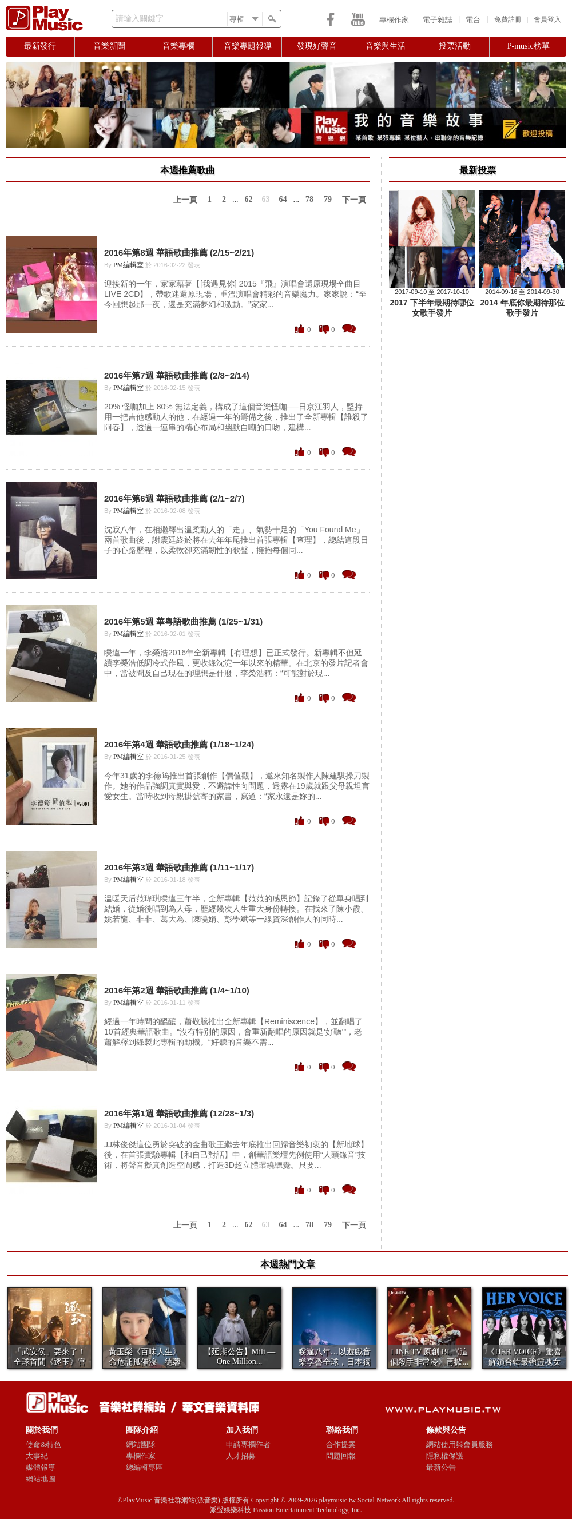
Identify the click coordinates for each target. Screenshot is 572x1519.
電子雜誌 (437, 19)
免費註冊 (508, 19)
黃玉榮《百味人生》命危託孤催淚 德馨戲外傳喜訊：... (145, 1362)
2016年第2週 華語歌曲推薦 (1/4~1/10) (176, 990)
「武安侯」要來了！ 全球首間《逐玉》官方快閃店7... (50, 1362)
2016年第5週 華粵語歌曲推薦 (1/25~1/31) (183, 621)
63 (266, 199)
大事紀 (37, 1456)
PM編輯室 (128, 265)
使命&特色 (43, 1444)
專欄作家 (394, 19)
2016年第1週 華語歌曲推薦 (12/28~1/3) (179, 1113)
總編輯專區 (144, 1467)
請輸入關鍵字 (140, 18)
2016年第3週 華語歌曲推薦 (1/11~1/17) (179, 867)
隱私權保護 (444, 1456)
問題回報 (341, 1456)
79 (328, 199)
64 (283, 199)
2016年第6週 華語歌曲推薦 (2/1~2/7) (174, 498)
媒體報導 (40, 1467)
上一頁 (185, 200)
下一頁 (354, 200)
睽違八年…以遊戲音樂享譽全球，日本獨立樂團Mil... (335, 1362)
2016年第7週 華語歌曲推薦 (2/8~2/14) (176, 375)
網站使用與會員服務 (459, 1444)
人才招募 (241, 1456)
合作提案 (341, 1444)
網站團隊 (141, 1444)
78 (309, 199)
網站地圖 (40, 1478)
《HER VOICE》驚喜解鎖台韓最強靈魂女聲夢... (524, 1362)
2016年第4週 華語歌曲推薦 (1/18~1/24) (179, 744)
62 (249, 199)
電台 (473, 19)
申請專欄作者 (248, 1444)
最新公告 (441, 1467)
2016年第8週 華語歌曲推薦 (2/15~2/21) (179, 252)
